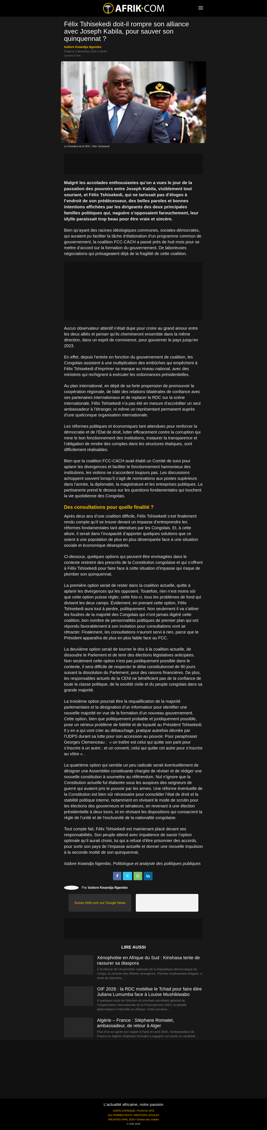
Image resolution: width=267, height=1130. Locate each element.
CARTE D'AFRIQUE (124, 1110)
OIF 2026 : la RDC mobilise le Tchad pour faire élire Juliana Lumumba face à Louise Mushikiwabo (149, 991)
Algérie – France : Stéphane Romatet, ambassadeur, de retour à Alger (135, 1023)
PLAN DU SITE (145, 1110)
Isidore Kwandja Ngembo (82, 47)
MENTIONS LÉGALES (146, 1115)
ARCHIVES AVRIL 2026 (121, 1119)
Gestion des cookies (148, 1119)
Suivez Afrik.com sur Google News (99, 903)
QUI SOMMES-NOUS (120, 1115)
